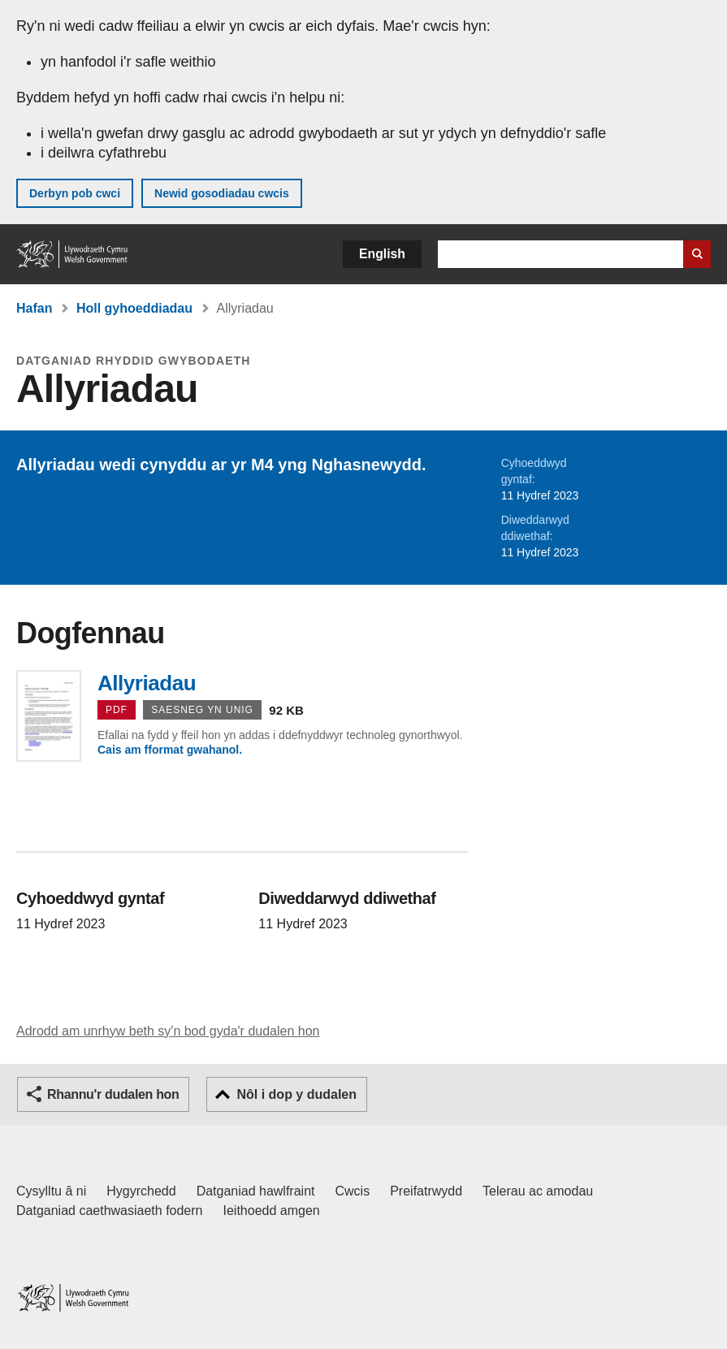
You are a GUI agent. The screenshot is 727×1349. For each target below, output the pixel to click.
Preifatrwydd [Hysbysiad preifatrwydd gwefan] (426, 1191)
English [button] (382, 254)
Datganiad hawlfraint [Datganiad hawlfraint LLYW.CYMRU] (256, 1191)
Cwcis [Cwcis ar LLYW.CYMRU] (352, 1191)
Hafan (34, 308)
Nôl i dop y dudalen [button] (296, 1094)
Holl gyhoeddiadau (134, 308)
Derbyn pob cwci (74, 193)
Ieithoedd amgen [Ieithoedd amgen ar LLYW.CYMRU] (271, 1210)
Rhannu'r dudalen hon (113, 1094)
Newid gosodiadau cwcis (221, 193)
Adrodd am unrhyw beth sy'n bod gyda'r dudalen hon (167, 1031)
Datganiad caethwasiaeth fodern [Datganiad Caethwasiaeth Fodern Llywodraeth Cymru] (109, 1210)
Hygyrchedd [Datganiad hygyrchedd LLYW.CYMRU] (140, 1191)
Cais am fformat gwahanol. (169, 749)
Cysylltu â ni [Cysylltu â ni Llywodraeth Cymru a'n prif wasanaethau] (51, 1191)
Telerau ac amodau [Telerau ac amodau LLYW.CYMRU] (538, 1191)
